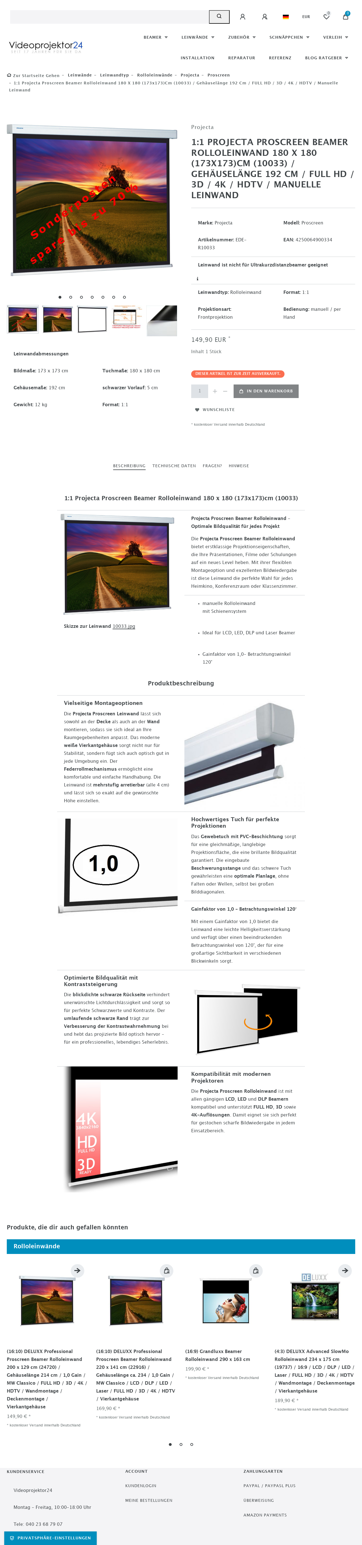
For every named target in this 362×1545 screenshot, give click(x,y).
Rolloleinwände (154, 75)
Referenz (280, 58)
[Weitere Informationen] (197, 279)
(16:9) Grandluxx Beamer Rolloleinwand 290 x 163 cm (217, 1356)
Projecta (189, 75)
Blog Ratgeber (324, 58)
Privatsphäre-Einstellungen (50, 1538)
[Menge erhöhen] (215, 391)
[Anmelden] (243, 17)
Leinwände (196, 37)
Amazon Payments (265, 1515)
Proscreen (218, 75)
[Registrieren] (265, 17)
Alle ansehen (333, 1246)
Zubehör (239, 37)
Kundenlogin (140, 1486)
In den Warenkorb (266, 391)
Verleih (333, 37)
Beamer (153, 37)
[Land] (286, 17)
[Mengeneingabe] (199, 391)
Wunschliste (215, 410)
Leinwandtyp (114, 75)
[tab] (129, 466)
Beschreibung (129, 466)
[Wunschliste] (326, 17)
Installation (198, 58)
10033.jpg (124, 626)
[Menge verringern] (225, 391)
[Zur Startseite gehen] (33, 76)
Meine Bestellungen (149, 1500)
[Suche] (219, 17)
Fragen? (212, 466)
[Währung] (306, 17)
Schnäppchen (287, 37)
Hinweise (239, 466)
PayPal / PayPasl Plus (270, 1486)
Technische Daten (174, 466)
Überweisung (259, 1500)
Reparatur (241, 58)
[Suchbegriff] (109, 17)
